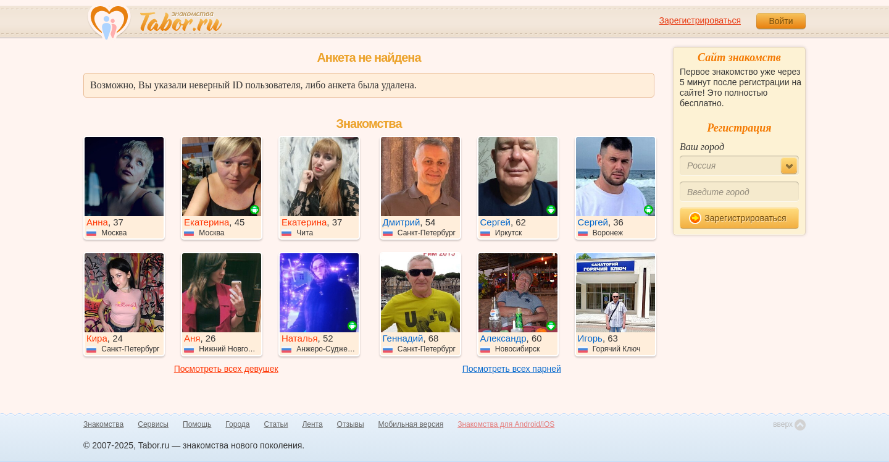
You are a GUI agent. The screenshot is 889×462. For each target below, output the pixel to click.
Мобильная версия (411, 424)
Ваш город (702, 146)
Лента (312, 424)
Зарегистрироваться (700, 20)
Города (237, 424)
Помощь (197, 424)
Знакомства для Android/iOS (505, 424)
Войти (781, 21)
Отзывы (350, 424)
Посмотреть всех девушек (226, 369)
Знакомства (103, 424)
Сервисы (153, 424)
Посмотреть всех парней (511, 369)
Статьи (276, 424)
